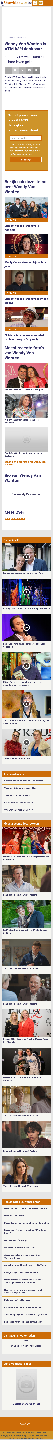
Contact (25, 1423)
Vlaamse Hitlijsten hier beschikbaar (20, 788)
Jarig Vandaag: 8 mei (17, 1363)
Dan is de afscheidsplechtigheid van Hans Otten (26, 1223)
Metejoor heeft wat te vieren (17, 1300)
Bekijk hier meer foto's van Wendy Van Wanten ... (25, 463)
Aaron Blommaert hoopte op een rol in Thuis (25, 1265)
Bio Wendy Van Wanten (26, 494)
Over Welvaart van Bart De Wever (19, 810)
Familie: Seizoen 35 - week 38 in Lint (20, 1004)
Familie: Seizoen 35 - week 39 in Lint (20, 895)
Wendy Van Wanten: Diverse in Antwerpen (24, 389)
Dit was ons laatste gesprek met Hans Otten (23, 573)
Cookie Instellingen (17, 1438)
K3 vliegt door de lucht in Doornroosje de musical (26, 608)
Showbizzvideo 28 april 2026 (16, 758)
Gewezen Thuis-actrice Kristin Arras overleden (26, 1208)
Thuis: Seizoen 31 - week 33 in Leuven (20, 1186)
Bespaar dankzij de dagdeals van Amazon (23, 781)
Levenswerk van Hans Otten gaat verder (22, 1307)
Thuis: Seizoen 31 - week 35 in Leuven (20, 968)
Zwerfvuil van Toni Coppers (17, 795)
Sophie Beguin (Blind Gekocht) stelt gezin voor (26, 1314)
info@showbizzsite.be (38, 1436)
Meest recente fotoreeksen (21, 823)
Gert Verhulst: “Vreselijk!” (16, 1240)
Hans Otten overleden (14, 1216)
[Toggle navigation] (50, 3)
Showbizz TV (12, 540)
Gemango (38, 1438)
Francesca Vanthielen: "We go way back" (23, 1322)
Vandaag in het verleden (19, 1335)
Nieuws (11, 219)
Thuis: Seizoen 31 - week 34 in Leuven (20, 1115)
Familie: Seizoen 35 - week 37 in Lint (20, 1151)
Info (44, 1433)
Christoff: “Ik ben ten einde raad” (19, 1248)
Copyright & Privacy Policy (13, 1436)
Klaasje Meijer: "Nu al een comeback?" (22, 1272)
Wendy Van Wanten (15, 518)
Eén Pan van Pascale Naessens (18, 802)
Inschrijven (25, 159)
